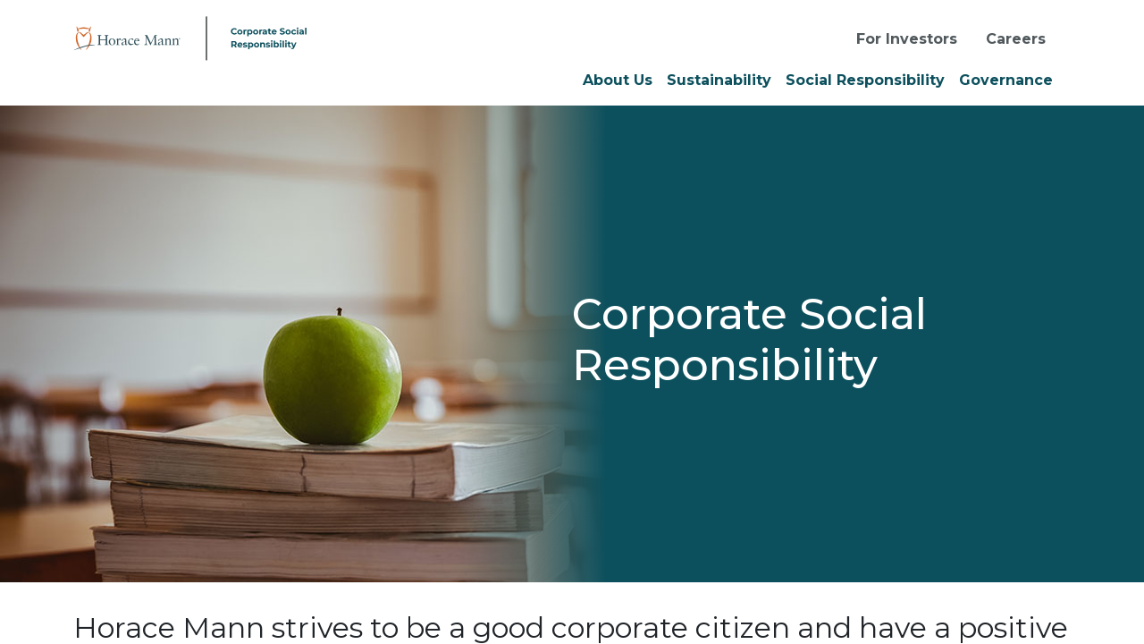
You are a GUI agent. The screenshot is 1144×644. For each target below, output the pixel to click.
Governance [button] (1006, 80)
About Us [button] (617, 80)
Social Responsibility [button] (865, 80)
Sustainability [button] (719, 80)
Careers (1016, 38)
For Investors (906, 38)
